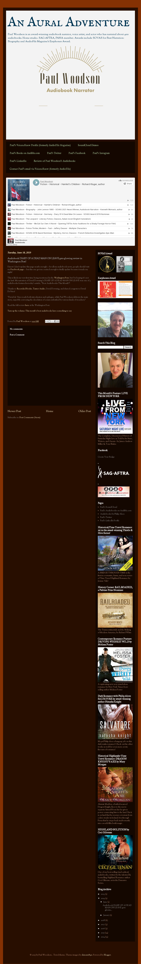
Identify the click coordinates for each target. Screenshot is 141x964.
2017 (103, 924)
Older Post (84, 411)
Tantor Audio (39, 289)
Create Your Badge (106, 457)
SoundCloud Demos (88, 145)
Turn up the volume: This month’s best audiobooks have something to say (40, 311)
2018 (103, 920)
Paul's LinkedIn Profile (109, 520)
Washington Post (61, 278)
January (106, 915)
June (105, 902)
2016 (103, 928)
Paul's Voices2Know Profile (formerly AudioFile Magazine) (40, 145)
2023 (103, 894)
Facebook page (17, 269)
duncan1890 (87, 955)
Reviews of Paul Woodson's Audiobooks (54, 161)
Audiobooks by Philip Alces (112, 514)
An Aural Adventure (69, 22)
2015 (103, 933)
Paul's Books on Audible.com (25, 153)
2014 (103, 937)
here (27, 305)
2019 (103, 898)
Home (49, 411)
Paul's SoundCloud (108, 507)
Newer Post (14, 411)
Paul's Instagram (101, 153)
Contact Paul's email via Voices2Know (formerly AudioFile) (40, 169)
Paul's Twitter (54, 153)
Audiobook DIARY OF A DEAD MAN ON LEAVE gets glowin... (117, 908)
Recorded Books (24, 289)
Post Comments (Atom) (30, 417)
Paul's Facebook (77, 153)
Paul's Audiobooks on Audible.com (115, 510)
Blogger (107, 955)
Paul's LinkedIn (18, 161)
